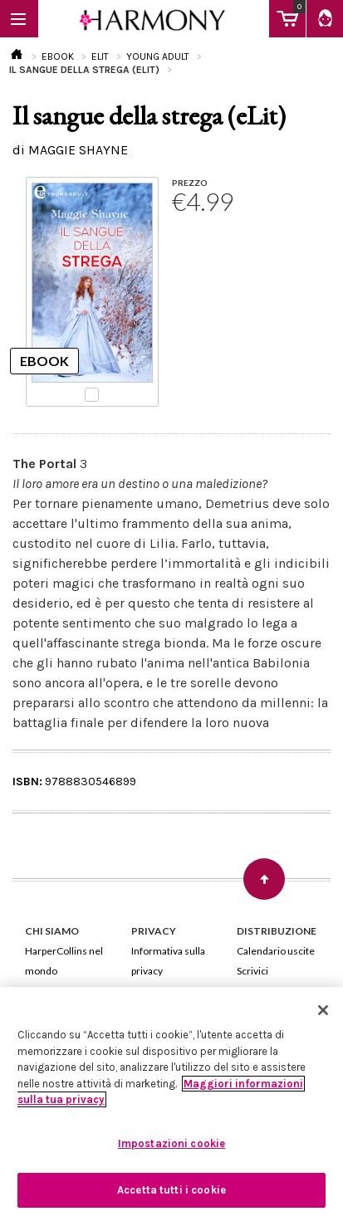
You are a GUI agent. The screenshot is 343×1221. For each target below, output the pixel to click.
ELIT (100, 56)
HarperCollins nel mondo (64, 961)
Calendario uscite (276, 951)
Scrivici (252, 971)
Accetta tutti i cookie (171, 1190)
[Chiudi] (323, 1010)
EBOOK (58, 56)
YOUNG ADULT (157, 56)
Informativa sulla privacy (168, 961)
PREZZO (190, 183)
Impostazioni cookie (171, 1143)
